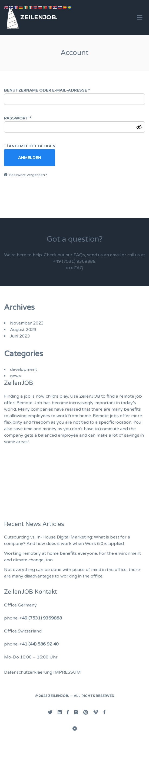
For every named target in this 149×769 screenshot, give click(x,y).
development (23, 369)
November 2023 (27, 323)
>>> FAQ (74, 268)
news (15, 376)
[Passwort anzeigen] (139, 127)
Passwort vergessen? (28, 175)
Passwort (33, 118)
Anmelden (29, 157)
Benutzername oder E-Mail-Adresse (62, 90)
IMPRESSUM (67, 672)
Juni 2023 (20, 336)
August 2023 (23, 329)
